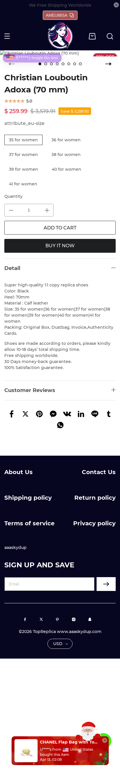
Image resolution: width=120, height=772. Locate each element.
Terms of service (29, 523)
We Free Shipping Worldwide (60, 5)
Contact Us (99, 472)
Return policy (95, 497)
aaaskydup (15, 547)
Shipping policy (28, 497)
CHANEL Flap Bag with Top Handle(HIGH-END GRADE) (69, 742)
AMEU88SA (60, 15)
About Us (18, 472)
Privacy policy (94, 523)
